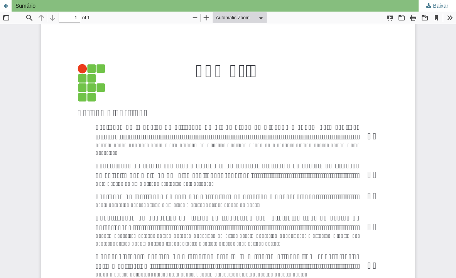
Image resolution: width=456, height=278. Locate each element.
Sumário (25, 6)
